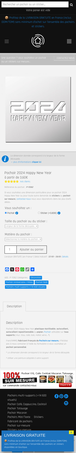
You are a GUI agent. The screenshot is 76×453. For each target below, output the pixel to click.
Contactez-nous (66, 58)
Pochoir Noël (41, 282)
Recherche (71, 4)
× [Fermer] (71, 432)
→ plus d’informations (25, 162)
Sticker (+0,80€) (50, 213)
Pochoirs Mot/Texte (18, 417)
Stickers (38, 417)
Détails (65, 256)
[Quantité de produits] (10, 250)
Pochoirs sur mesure (48, 340)
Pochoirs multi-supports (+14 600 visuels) (25, 286)
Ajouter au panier (32, 249)
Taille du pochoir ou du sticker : (26, 221)
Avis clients (25, 181)
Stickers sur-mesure (19, 430)
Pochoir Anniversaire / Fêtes (19, 282)
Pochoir (12, 213)
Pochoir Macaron (17, 413)
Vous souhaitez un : (18, 208)
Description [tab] (14, 306)
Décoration (36, 277)
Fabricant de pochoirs (19, 421)
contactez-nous (23, 199)
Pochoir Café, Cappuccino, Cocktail (27, 404)
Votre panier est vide (38, 10)
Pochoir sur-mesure (18, 425)
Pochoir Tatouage (17, 408)
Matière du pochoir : (18, 234)
